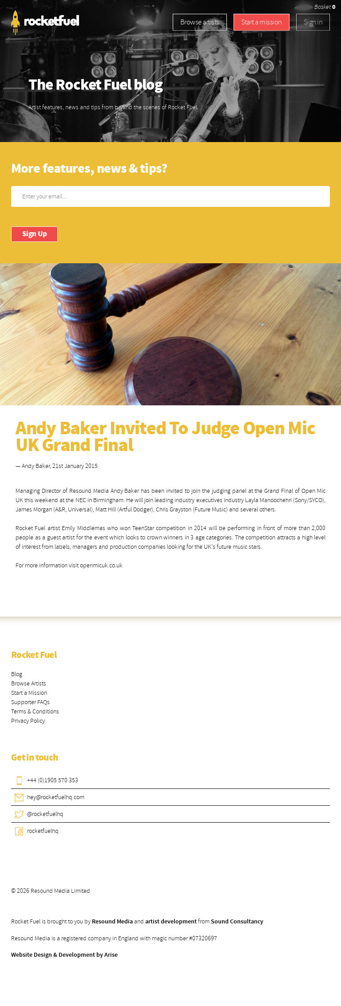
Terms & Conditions (35, 711)
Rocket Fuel (33, 655)
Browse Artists (28, 683)
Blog (16, 674)
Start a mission (261, 22)
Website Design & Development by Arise (64, 955)
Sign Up (34, 234)
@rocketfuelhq (45, 814)
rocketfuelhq (43, 831)
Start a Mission (29, 693)
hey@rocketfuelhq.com (55, 797)
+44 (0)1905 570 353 (52, 780)
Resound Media (112, 922)
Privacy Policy (28, 721)
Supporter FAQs (30, 702)
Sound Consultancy (237, 922)
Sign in (313, 22)
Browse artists (199, 22)
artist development (171, 922)
